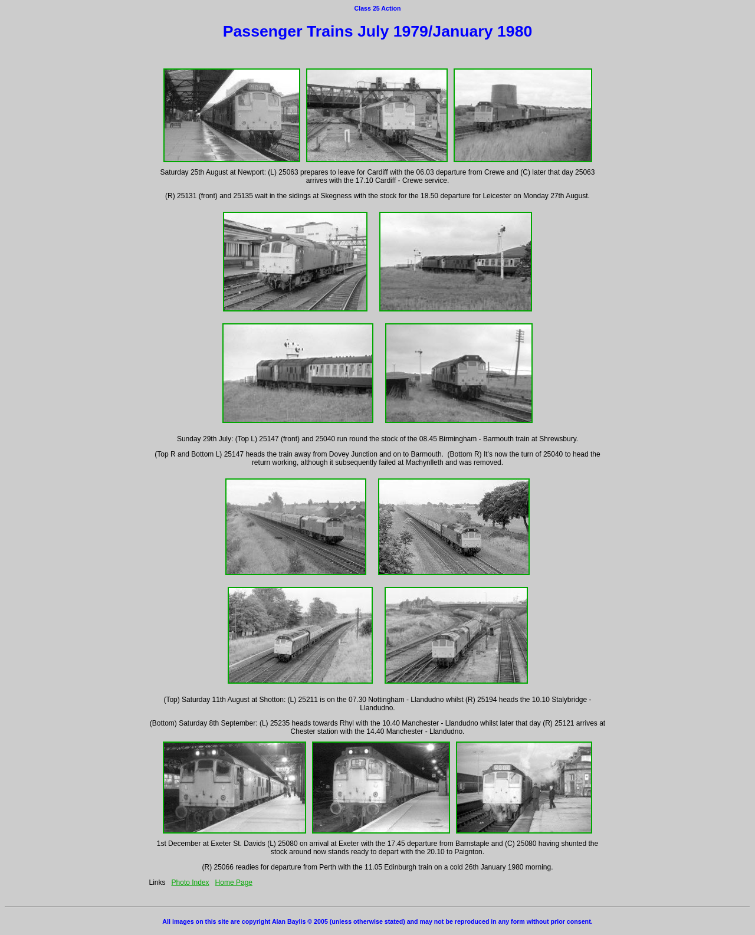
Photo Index (190, 882)
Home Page (233, 882)
